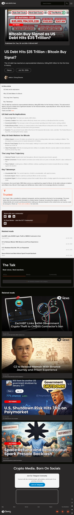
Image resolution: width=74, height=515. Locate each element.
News (9, 70)
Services (26, 506)
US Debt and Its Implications (11, 89)
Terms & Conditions (65, 506)
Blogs (3, 506)
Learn (39, 506)
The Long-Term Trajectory (11, 97)
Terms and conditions (24, 204)
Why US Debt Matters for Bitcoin (12, 93)
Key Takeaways (8, 101)
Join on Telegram (37, 485)
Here (12, 110)
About (14, 506)
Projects (50, 506)
